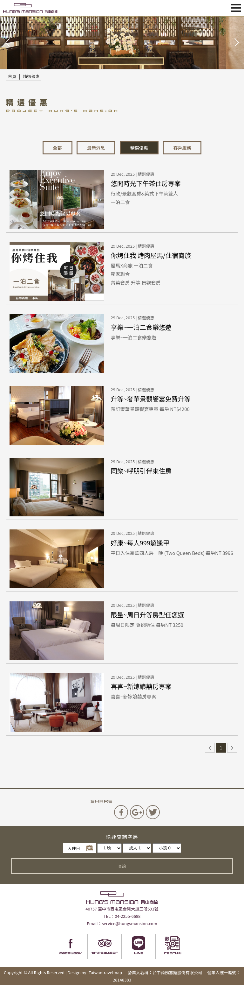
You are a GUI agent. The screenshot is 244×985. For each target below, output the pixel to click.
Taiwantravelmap (105, 972)
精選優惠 (31, 76)
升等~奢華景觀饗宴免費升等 (151, 398)
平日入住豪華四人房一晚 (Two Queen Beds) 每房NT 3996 (172, 552)
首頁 (12, 76)
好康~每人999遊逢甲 (140, 542)
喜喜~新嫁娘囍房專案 (141, 686)
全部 (57, 148)
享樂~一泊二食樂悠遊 (141, 327)
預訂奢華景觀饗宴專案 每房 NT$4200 (150, 409)
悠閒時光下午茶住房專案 (146, 183)
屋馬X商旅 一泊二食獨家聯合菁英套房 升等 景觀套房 (136, 273)
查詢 (122, 866)
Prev (8, 43)
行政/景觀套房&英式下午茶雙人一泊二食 (144, 197)
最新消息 (96, 148)
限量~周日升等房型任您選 (147, 614)
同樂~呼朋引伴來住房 (141, 470)
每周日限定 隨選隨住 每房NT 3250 (147, 624)
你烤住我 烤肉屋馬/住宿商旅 (151, 255)
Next (236, 43)
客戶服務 (182, 148)
